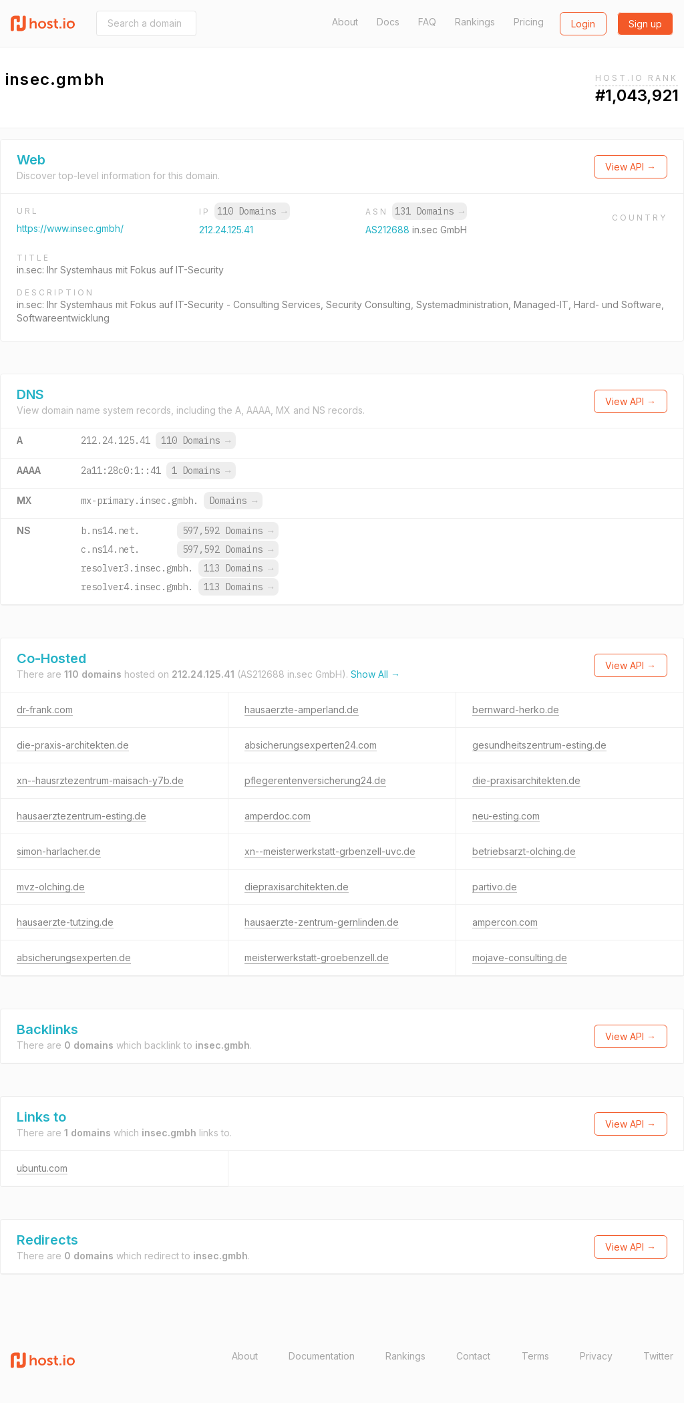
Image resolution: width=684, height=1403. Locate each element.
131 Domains (429, 211)
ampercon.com (505, 922)
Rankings (475, 21)
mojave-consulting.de (519, 957)
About (345, 21)
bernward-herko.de (515, 709)
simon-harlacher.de (59, 851)
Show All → (375, 674)
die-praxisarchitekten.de (526, 780)
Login (583, 23)
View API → (630, 166)
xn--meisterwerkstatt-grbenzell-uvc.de (329, 851)
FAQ (427, 21)
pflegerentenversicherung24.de (315, 780)
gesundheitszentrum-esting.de (539, 745)
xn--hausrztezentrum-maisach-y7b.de (100, 780)
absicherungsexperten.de (74, 957)
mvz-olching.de (51, 886)
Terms (535, 1356)
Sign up (645, 23)
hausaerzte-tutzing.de (65, 922)
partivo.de (494, 886)
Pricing (529, 21)
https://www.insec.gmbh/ (70, 228)
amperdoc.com (277, 815)
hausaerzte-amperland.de (301, 709)
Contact (473, 1356)
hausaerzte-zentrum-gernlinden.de (321, 922)
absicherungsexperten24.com (310, 745)
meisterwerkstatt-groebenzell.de (316, 957)
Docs (388, 21)
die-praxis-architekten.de (73, 745)
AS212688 (388, 229)
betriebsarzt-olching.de (524, 851)
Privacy (596, 1356)
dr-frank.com (45, 709)
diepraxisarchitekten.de (296, 886)
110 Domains (252, 211)
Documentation (322, 1356)
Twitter (658, 1356)
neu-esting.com (506, 815)
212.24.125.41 (226, 229)
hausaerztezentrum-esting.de (81, 815)
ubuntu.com (42, 1168)
